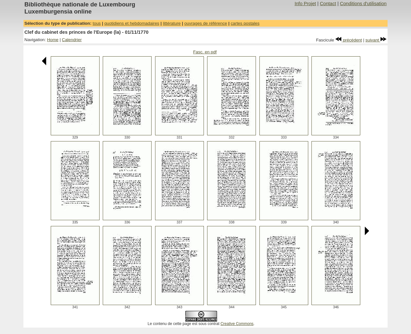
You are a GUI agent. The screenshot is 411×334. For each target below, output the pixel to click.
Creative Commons (237, 323)
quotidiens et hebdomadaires (131, 23)
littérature (172, 23)
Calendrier (72, 39)
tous (97, 23)
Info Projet (305, 3)
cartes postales (245, 23)
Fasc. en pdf (204, 52)
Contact (328, 3)
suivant (376, 40)
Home (52, 39)
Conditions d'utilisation (363, 3)
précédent (348, 40)
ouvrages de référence (205, 23)
